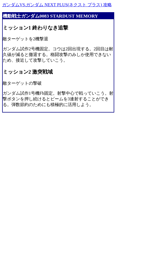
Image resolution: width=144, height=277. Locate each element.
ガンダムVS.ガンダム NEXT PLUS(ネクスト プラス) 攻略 (57, 4)
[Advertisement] (23, 194)
